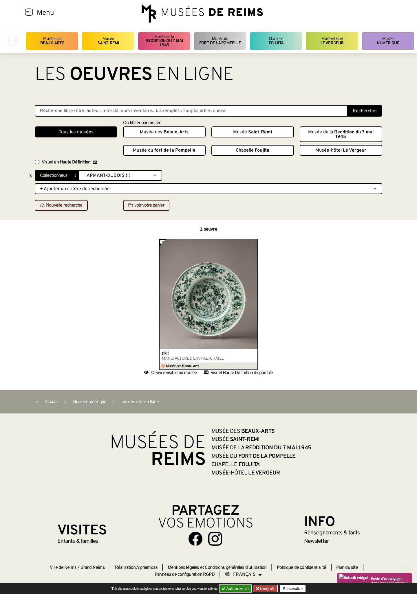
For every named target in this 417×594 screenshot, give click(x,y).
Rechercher (365, 111)
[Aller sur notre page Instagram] (215, 539)
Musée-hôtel (332, 41)
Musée (108, 41)
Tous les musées (76, 132)
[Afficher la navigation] (29, 13)
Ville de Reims (63, 568)
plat (165, 353)
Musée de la (164, 41)
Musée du (220, 41)
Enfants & (77, 541)
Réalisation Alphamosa (136, 568)
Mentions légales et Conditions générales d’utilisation (217, 568)
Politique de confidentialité (301, 568)
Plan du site (347, 568)
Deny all (266, 588)
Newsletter (316, 541)
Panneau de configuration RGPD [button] (185, 575)
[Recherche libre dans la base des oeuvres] (191, 111)
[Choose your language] (243, 574)
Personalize (293, 588)
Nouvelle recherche (61, 206)
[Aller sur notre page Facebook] (195, 539)
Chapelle (276, 41)
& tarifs (332, 532)
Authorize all (235, 588)
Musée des (52, 41)
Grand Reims (93, 568)
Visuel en (69, 162)
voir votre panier (146, 206)
